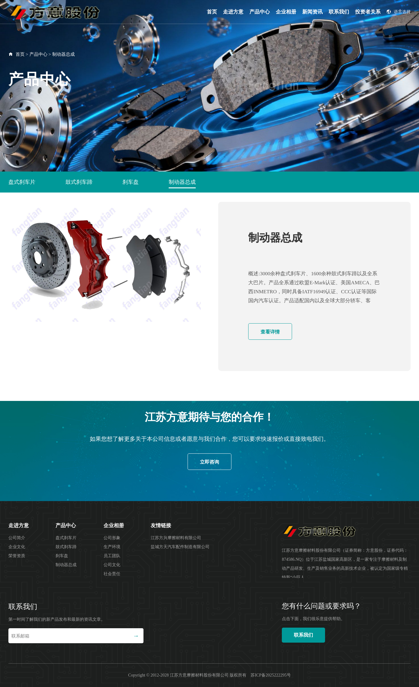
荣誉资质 (16, 556)
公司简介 (16, 538)
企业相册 (286, 12)
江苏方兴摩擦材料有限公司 (176, 538)
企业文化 (16, 547)
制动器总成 (63, 54)
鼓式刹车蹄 (78, 182)
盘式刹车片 (21, 182)
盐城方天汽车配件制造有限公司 (180, 547)
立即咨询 (209, 461)
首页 (212, 12)
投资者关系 (368, 12)
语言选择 (399, 12)
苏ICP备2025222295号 (271, 675)
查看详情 (270, 331)
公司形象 (112, 538)
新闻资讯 (312, 12)
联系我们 (339, 12)
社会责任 (112, 574)
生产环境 (112, 547)
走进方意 (233, 12)
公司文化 (112, 565)
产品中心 (259, 12)
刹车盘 (130, 182)
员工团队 (112, 556)
